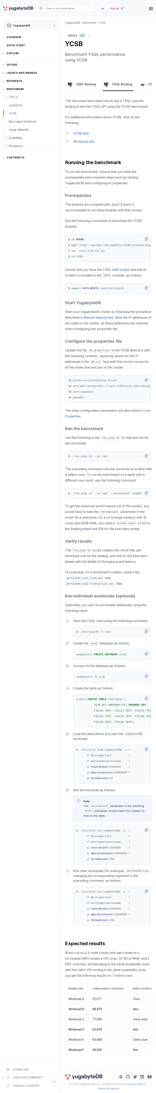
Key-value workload (22, 121)
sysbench (15, 105)
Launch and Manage (22, 72)
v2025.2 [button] (80, 34)
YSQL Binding (118, 84)
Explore (12, 53)
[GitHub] (128, 1077)
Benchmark (15, 89)
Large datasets (19, 129)
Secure (11, 64)
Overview (13, 37)
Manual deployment (98, 317)
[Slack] (121, 1077)
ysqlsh (125, 270)
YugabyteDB (72, 22)
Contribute (15, 157)
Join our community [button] (24, 1077)
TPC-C (13, 97)
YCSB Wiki (81, 133)
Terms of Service (108, 1088)
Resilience (16, 146)
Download (17, 1069)
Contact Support (23, 1085)
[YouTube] (149, 1077)
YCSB (12, 113)
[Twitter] (135, 1077)
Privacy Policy (136, 1084)
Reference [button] (14, 80)
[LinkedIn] (142, 1077)
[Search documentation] (66, 8)
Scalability (15, 137)
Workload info (84, 142)
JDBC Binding (82, 84)
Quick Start (15, 45)
